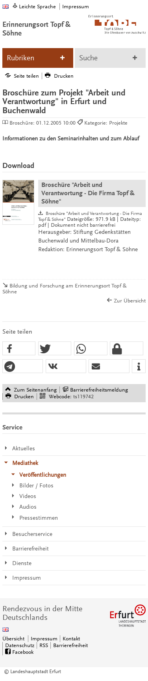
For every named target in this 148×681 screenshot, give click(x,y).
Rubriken (20, 58)
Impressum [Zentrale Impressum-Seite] (44, 639)
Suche (88, 58)
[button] (19, 349)
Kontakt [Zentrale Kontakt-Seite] (71, 639)
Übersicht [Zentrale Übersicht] (13, 639)
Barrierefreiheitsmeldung (99, 390)
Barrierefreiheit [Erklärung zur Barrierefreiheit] (70, 645)
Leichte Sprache (37, 6)
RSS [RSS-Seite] (43, 645)
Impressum (75, 6)
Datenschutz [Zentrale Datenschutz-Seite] (19, 645)
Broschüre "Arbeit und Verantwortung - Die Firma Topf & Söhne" (88, 193)
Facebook (22, 652)
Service (12, 427)
